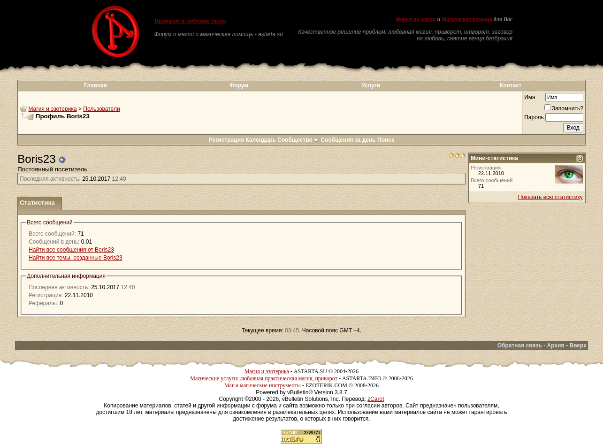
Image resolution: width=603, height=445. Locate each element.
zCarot (375, 399)
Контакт (510, 85)
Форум (238, 85)
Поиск (385, 140)
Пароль (534, 117)
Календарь (260, 140)
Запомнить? (563, 108)
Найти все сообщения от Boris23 (71, 249)
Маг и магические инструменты (262, 385)
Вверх (577, 345)
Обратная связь (519, 345)
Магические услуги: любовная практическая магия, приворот (263, 378)
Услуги (370, 85)
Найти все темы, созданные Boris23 (75, 257)
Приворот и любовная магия (190, 20)
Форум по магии (416, 19)
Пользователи (101, 109)
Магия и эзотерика (52, 109)
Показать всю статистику (550, 197)
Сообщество (298, 140)
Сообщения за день (348, 140)
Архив (556, 345)
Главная (95, 85)
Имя (529, 97)
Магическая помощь (467, 19)
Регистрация (226, 140)
